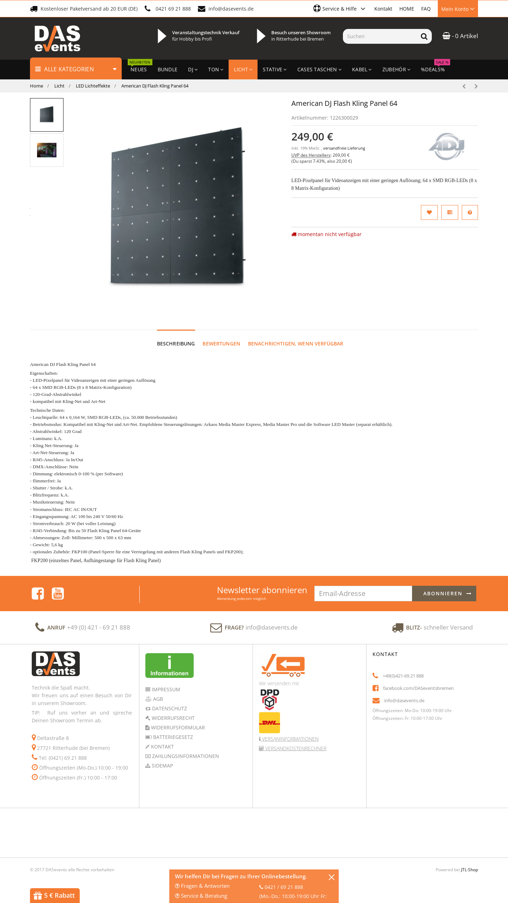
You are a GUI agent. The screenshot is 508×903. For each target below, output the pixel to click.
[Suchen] (380, 36)
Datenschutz (169, 708)
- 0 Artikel (460, 36)
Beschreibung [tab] (176, 343)
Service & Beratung (201, 895)
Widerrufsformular (177, 727)
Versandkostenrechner (295, 748)
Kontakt (383, 8)
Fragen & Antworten (202, 886)
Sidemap (161, 765)
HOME (406, 8)
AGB (157, 699)
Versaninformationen (290, 738)
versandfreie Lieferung (344, 148)
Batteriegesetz (172, 737)
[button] (340, 8)
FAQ (426, 8)
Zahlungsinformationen (185, 756)
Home (36, 86)
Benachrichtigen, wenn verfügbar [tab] (295, 343)
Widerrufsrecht (172, 718)
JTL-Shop (469, 870)
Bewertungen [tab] (221, 343)
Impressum (165, 689)
